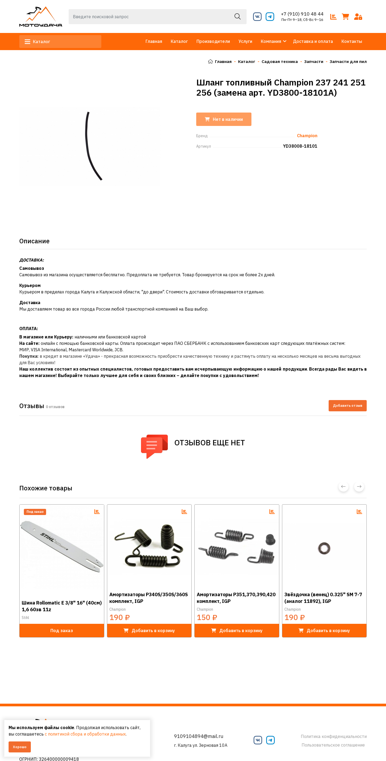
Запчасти (312, 61)
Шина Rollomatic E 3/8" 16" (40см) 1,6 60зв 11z (62, 605)
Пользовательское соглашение (333, 745)
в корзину (149, 630)
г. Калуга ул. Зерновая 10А (200, 745)
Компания (271, 41)
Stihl (25, 617)
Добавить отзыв (347, 405)
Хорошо (20, 747)
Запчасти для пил (348, 61)
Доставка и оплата (313, 41)
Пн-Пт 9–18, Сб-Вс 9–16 (302, 19)
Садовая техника (277, 61)
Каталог (38, 41)
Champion (117, 609)
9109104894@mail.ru (198, 736)
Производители (213, 41)
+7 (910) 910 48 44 (302, 14)
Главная (154, 41)
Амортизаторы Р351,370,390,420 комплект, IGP (236, 597)
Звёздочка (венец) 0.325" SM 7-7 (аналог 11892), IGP (323, 597)
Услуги (245, 41)
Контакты (352, 41)
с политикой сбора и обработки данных (85, 734)
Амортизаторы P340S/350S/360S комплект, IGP (148, 597)
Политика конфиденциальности (334, 736)
